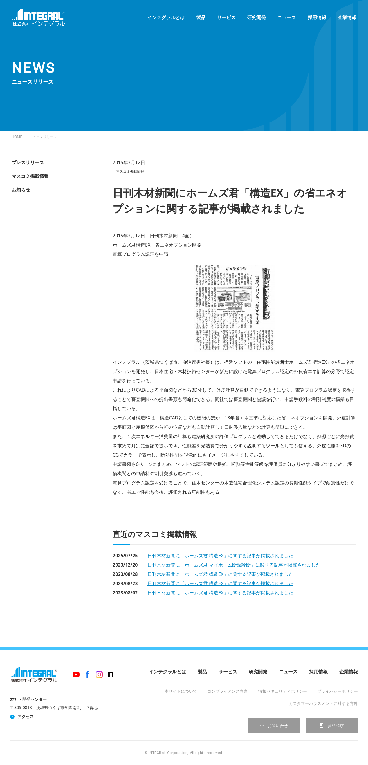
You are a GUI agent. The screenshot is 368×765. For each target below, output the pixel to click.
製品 (200, 17)
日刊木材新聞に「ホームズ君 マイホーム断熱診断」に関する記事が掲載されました (233, 565)
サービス (226, 17)
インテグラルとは (166, 17)
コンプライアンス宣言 (227, 691)
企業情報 (347, 17)
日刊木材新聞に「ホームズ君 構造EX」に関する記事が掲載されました (220, 555)
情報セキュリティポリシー (282, 691)
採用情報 (317, 17)
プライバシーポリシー (337, 691)
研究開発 (256, 17)
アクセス (25, 716)
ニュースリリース (43, 136)
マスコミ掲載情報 (30, 176)
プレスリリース (28, 162)
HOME (17, 136)
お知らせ (21, 190)
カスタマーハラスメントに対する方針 (323, 703)
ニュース (286, 17)
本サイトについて (181, 691)
